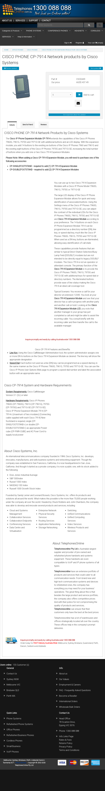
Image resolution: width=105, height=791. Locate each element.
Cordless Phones (14, 740)
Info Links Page (66, 736)
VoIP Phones (13, 751)
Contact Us (12, 673)
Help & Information (25, 37)
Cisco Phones (32, 50)
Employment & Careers (70, 684)
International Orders (68, 701)
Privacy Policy (65, 746)
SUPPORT (33, 20)
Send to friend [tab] (27, 125)
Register (80, 43)
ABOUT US (7, 20)
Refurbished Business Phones (20, 735)
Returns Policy (65, 743)
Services (20, 20)
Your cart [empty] (95, 43)
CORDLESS (95, 31)
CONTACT (46, 20)
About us (63, 673)
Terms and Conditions (69, 750)
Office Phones (13, 729)
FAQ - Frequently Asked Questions (75, 690)
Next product (96, 68)
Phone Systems (14, 718)
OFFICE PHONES (17, 50)
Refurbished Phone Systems (20, 724)
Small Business (13, 746)
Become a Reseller (68, 696)
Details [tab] (12, 125)
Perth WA (11, 696)
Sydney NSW (13, 679)
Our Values (64, 679)
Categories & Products (10, 31)
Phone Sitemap (20, 763)
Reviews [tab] (44, 125)
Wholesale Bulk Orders (69, 707)
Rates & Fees (65, 740)
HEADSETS (79, 31)
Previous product (10, 68)
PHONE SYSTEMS (33, 31)
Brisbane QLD (13, 690)
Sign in (67, 43)
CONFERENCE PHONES (58, 31)
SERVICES (6, 37)
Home (6, 50)
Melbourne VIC (13, 684)
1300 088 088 (72, 731)
